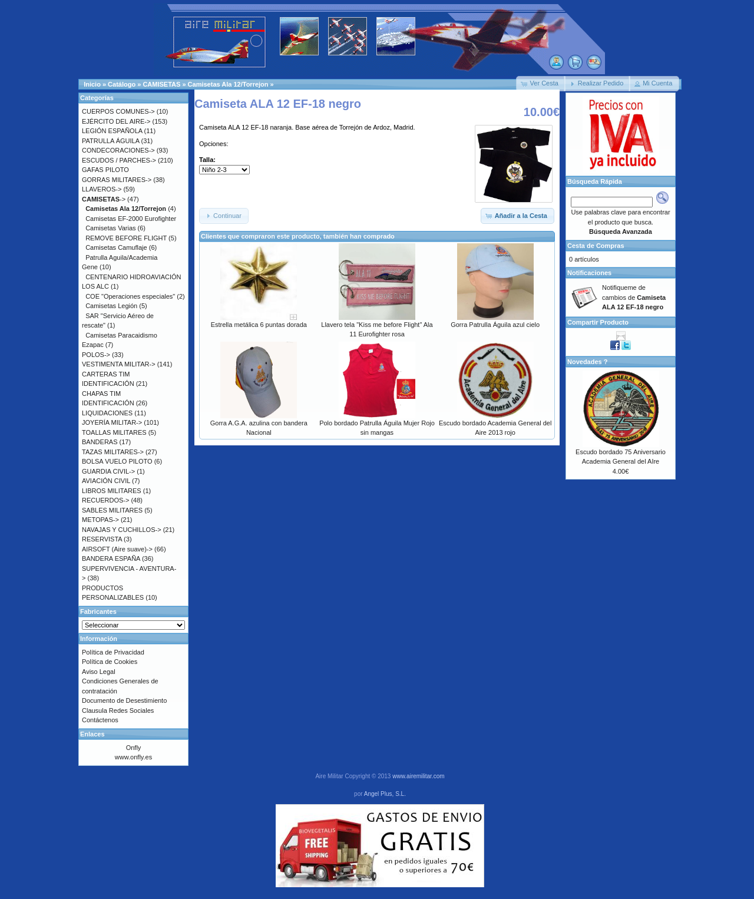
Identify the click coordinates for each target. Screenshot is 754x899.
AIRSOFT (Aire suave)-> (117, 549)
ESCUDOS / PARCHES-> (119, 160)
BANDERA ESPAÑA (111, 558)
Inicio (92, 84)
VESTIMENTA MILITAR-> (119, 364)
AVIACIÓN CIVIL (106, 480)
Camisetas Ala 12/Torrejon (228, 84)
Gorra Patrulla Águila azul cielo (495, 324)
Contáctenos (100, 719)
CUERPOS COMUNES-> (118, 111)
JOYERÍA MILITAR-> (112, 422)
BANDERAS (100, 441)
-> (103, 199)
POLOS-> (96, 354)
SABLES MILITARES (112, 510)
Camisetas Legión (111, 305)
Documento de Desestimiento (124, 700)
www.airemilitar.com (418, 776)
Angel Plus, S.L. (385, 794)
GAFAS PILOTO (105, 169)
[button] (541, 83)
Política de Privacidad (113, 652)
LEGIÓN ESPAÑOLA (112, 130)
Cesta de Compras (595, 245)
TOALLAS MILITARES (114, 432)
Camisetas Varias (110, 228)
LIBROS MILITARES (111, 490)
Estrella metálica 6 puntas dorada (259, 324)
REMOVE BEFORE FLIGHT (126, 238)
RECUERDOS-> (105, 500)
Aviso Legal (98, 671)
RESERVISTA (102, 539)
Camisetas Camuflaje (116, 247)
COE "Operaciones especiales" (130, 296)
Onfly (133, 747)
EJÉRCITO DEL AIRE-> (116, 121)
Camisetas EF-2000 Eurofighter (130, 218)
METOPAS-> (100, 519)
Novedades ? (587, 361)
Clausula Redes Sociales (118, 710)
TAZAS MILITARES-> (113, 451)
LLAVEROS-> (101, 189)
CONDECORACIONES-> (118, 150)
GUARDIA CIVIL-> (108, 471)
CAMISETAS (161, 84)
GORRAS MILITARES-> (116, 179)
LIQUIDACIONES (107, 413)
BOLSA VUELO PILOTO (117, 461)
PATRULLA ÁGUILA (110, 140)
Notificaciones (589, 272)
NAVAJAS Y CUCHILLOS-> (121, 529)
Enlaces (92, 734)
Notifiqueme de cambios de (634, 297)
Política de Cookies (109, 661)
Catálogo (121, 84)
